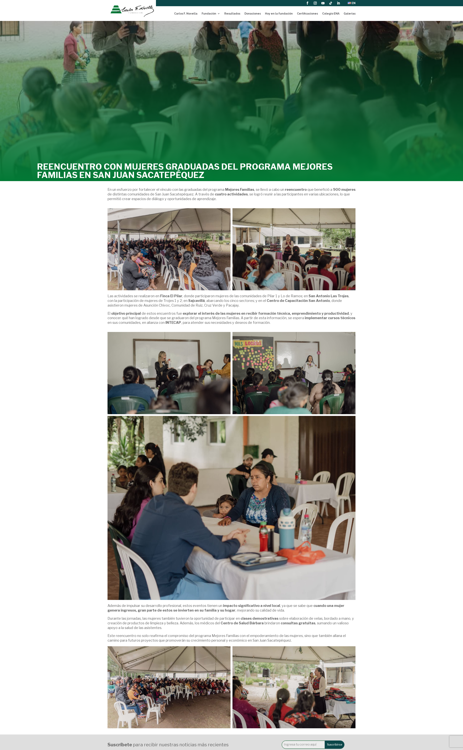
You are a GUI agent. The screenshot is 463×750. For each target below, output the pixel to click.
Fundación (209, 13)
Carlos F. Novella (185, 13)
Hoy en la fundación (279, 13)
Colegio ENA (330, 13)
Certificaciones (307, 13)
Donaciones (252, 13)
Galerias (349, 13)
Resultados (232, 13)
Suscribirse (334, 744)
